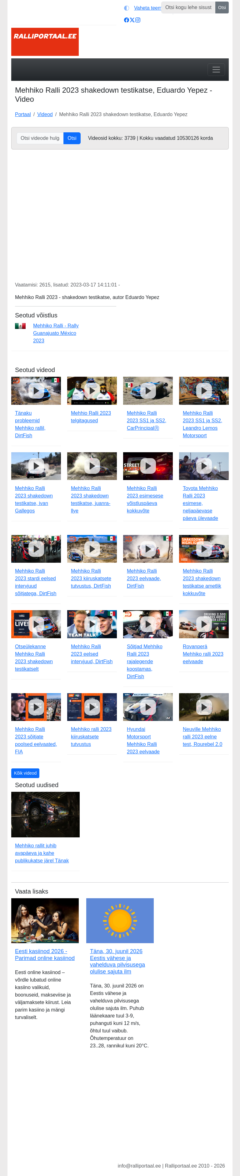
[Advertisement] (120, 1110)
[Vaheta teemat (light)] (147, 8)
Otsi (222, 7)
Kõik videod (25, 773)
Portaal (23, 114)
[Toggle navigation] (216, 69)
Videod (45, 114)
